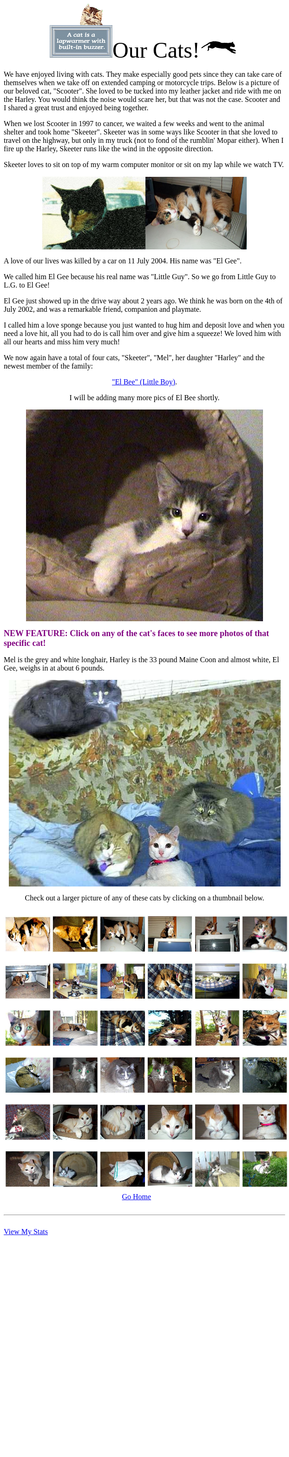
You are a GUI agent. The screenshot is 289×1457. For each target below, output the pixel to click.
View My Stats (26, 1231)
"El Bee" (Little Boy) (143, 382)
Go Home (136, 1197)
